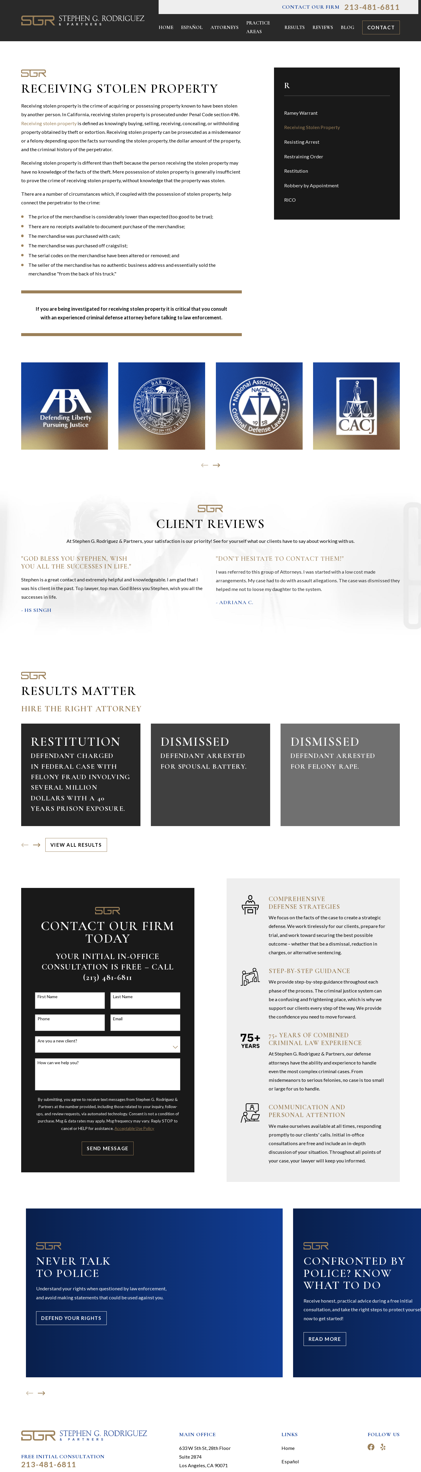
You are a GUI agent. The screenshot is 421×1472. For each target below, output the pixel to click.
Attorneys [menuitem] (224, 27)
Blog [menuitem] (347, 27)
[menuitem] (337, 112)
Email (114, 1018)
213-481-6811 (372, 7)
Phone (40, 1018)
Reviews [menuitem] (322, 27)
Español (290, 1461)
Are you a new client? (54, 1040)
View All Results (76, 845)
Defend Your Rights (71, 1318)
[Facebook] (371, 1447)
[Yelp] (383, 1447)
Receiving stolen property (49, 123)
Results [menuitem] (294, 27)
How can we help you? (54, 1062)
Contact (381, 27)
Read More (325, 1339)
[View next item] (216, 465)
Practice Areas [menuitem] (258, 27)
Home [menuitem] (166, 27)
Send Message (104, 1148)
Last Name (119, 996)
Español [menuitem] (192, 27)
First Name (44, 996)
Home (288, 1448)
